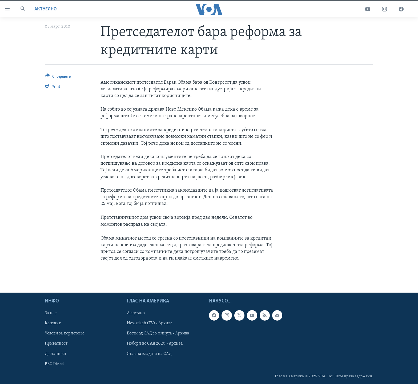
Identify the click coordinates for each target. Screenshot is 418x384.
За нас (51, 313)
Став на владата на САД (149, 353)
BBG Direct (54, 364)
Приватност (56, 343)
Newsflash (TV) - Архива (149, 323)
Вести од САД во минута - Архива (158, 333)
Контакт (53, 323)
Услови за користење (65, 333)
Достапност (55, 353)
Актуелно (45, 9)
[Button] (58, 77)
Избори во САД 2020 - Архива (155, 343)
